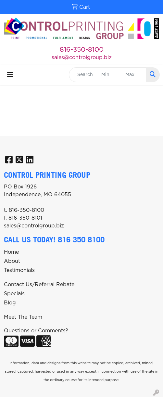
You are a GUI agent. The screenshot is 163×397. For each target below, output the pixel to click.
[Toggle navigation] (10, 75)
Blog (10, 302)
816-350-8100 (82, 49)
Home (11, 252)
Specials (14, 293)
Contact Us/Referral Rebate (39, 284)
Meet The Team (23, 317)
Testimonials (19, 270)
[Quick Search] (83, 74)
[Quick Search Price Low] (110, 74)
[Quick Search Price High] (134, 74)
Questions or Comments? (36, 330)
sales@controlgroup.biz (82, 57)
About (12, 261)
